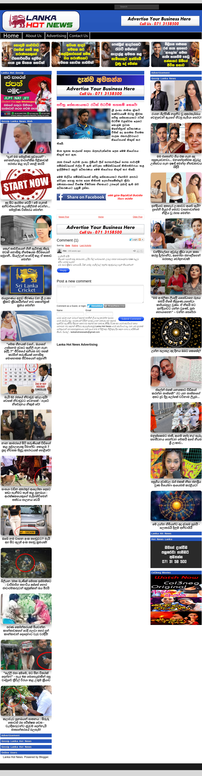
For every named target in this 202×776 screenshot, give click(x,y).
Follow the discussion (141, 239)
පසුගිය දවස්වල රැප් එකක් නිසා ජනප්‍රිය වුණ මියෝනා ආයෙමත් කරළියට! (176, 483)
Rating (75, 245)
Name (60, 310)
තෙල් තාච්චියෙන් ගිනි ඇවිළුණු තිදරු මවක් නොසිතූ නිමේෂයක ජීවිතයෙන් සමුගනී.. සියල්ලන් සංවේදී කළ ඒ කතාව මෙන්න (26, 254)
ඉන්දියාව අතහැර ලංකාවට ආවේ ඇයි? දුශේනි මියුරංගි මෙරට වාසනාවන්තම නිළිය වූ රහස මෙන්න (176, 209)
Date (67, 245)
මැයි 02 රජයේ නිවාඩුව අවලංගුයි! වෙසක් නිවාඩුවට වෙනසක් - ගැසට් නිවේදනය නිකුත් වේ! (26, 401)
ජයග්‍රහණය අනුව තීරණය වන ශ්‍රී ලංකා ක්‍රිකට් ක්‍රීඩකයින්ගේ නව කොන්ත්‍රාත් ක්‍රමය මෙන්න (26, 302)
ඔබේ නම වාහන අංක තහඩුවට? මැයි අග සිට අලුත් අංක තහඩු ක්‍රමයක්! (26, 540)
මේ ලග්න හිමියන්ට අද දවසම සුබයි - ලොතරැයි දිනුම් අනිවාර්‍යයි (176, 526)
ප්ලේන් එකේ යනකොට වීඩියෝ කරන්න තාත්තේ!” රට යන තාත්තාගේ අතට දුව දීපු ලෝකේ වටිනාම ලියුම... (176, 393)
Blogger (43, 757)
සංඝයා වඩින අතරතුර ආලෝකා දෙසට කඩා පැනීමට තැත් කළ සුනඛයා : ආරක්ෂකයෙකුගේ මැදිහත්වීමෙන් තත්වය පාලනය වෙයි (26, 495)
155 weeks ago (74, 251)
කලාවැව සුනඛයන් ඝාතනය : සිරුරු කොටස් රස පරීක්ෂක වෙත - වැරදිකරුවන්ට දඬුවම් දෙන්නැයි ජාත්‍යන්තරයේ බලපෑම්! (26, 724)
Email (88, 310)
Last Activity (85, 245)
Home (101, 217)
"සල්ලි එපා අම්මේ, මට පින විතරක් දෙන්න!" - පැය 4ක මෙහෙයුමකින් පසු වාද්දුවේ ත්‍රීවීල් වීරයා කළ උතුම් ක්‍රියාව (26, 676)
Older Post (137, 217)
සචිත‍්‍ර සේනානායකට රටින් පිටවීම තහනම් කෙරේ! (97, 105)
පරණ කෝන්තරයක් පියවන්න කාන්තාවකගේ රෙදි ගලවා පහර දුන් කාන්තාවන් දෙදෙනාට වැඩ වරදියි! (26, 630)
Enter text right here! (100, 294)
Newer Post (64, 217)
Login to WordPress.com (114, 306)
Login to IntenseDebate (95, 306)
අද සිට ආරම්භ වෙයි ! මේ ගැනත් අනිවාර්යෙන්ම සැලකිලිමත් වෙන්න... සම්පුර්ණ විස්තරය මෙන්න (26, 206)
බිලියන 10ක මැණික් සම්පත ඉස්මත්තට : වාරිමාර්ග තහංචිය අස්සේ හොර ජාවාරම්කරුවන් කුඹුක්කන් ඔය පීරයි (26, 584)
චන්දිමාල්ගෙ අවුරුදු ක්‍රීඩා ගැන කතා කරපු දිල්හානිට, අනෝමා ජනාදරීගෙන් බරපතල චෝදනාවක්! (175, 255)
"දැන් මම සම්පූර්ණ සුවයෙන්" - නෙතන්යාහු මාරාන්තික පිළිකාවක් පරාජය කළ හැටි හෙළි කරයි (26, 160)
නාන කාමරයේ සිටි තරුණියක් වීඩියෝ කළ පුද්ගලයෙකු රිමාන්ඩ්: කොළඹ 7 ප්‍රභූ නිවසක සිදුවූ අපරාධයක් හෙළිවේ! (26, 447)
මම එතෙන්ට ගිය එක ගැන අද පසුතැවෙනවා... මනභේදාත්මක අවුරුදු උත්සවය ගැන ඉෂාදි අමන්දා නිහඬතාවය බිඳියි (176, 162)
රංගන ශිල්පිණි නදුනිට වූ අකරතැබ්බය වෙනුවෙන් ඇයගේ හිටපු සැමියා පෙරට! (175, 115)
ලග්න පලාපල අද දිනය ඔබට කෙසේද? (176, 351)
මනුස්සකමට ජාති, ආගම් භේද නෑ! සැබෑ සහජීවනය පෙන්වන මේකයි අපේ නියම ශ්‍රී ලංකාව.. (176, 439)
